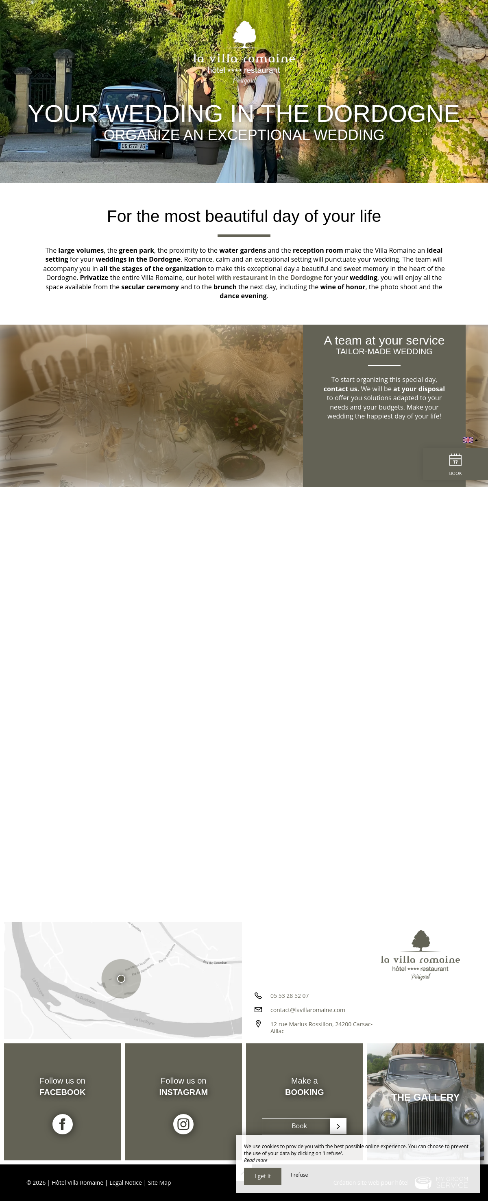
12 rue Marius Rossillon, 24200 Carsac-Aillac (321, 1027)
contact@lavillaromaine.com (307, 1010)
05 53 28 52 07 (289, 995)
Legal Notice (125, 1182)
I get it (263, 1176)
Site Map (159, 1182)
